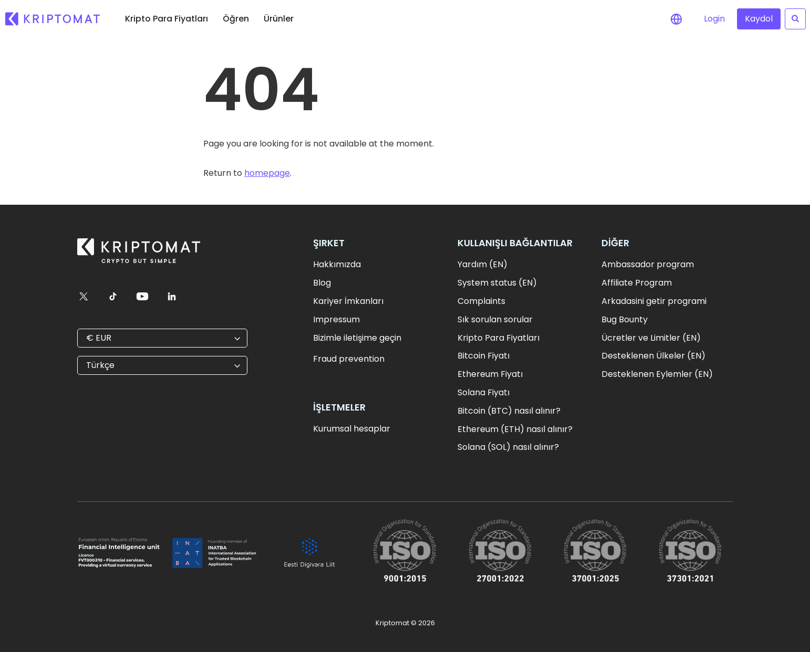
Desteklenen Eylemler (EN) (657, 374)
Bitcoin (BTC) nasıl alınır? (509, 411)
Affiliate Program (636, 283)
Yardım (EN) (482, 264)
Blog (322, 283)
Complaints (481, 301)
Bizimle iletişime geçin (357, 338)
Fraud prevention (349, 359)
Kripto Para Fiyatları (166, 19)
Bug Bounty (624, 319)
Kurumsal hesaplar (351, 429)
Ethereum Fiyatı (490, 374)
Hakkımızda (337, 264)
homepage (267, 173)
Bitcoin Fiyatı (484, 356)
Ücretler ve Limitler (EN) (651, 338)
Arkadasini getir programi (654, 301)
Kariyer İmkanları (348, 301)
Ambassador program (647, 264)
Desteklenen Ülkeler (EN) (653, 356)
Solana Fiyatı (484, 392)
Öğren (236, 19)
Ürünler (279, 19)
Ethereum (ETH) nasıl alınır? (515, 429)
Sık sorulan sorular (495, 319)
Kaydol (759, 19)
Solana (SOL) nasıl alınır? (508, 447)
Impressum (336, 319)
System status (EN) (497, 283)
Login (714, 19)
